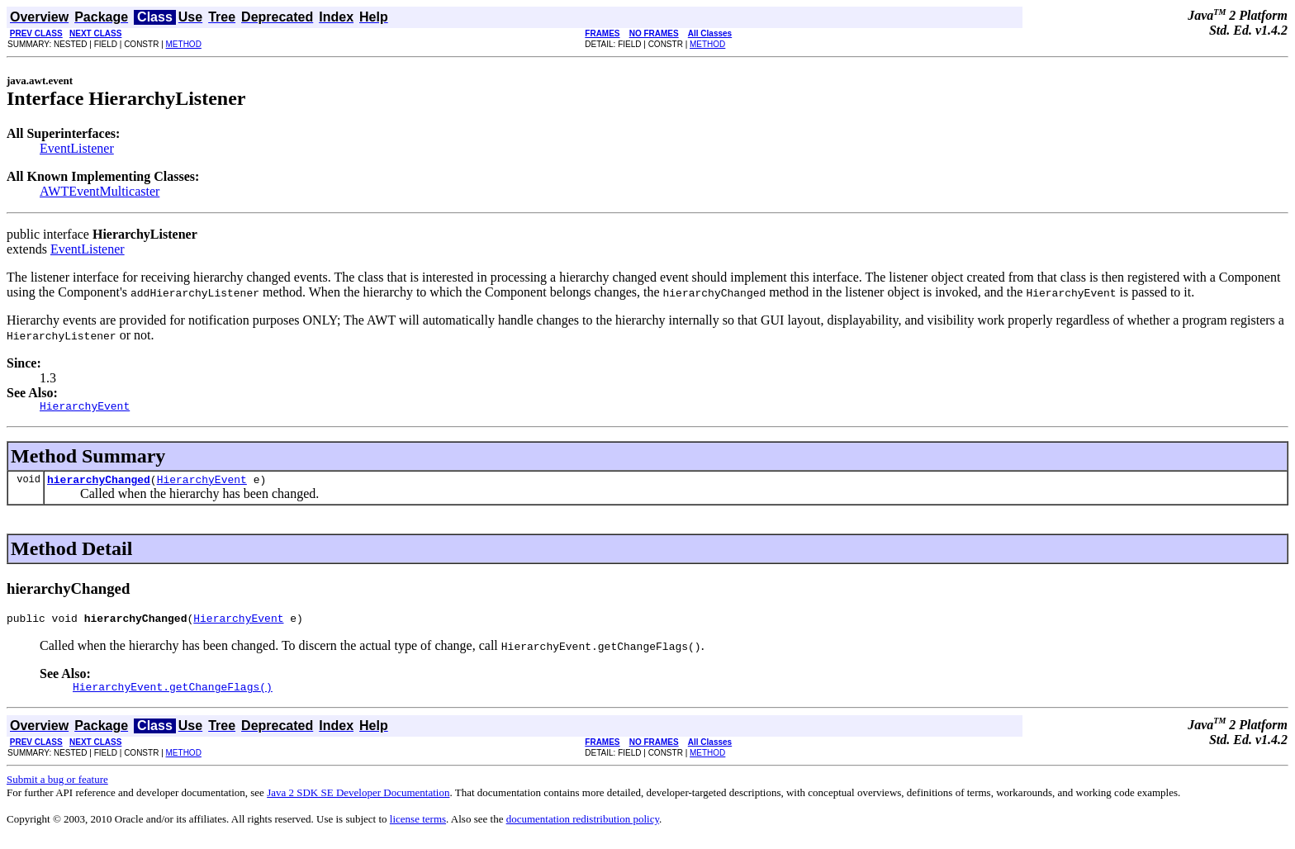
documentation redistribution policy (582, 829)
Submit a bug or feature (57, 789)
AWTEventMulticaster (99, 191)
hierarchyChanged (98, 484)
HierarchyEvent (202, 484)
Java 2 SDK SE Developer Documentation (358, 802)
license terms (418, 829)
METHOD (184, 44)
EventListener (77, 148)
